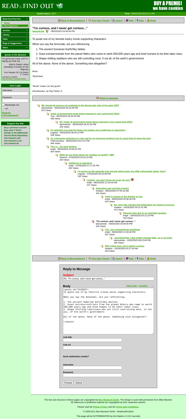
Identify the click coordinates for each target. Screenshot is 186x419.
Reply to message (109, 98)
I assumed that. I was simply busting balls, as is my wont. (143, 238)
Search (119, 20)
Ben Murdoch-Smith (109, 400)
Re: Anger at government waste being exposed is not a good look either (96, 122)
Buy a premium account (15, 127)
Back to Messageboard (73, 20)
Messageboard (11, 26)
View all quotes (7, 78)
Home (7, 23)
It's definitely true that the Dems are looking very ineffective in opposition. (88, 130)
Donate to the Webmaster (16, 133)
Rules (153, 20)
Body (66, 286)
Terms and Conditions (127, 407)
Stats (141, 20)
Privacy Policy (100, 407)
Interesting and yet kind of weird (112, 188)
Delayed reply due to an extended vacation (144, 213)
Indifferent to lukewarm (80, 163)
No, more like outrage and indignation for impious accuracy (144, 205)
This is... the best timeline (63, 146)
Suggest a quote (20, 78)
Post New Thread (100, 20)
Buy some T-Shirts (12, 130)
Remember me (12, 105)
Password (7, 97)
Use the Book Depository (16, 135)
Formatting (143, 286)
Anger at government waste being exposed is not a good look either (85, 113)
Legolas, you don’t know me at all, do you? (110, 180)
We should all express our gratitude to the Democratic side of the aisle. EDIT (80, 105)
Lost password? (10, 115)
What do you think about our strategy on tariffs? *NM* (87, 155)
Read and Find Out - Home (49, 5)
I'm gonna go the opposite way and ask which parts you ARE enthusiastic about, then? (122, 171)
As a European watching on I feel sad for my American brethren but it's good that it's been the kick (100, 138)
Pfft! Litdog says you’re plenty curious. (125, 246)
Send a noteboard (47, 31)
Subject (68, 275)
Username (7, 90)
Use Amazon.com (12, 138)
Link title (67, 337)
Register (6, 113)
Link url (67, 345)
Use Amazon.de (11, 143)
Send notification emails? (76, 356)
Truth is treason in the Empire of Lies (124, 196)
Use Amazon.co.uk (13, 141)
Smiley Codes (131, 286)
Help (131, 20)
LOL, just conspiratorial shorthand (122, 229)
